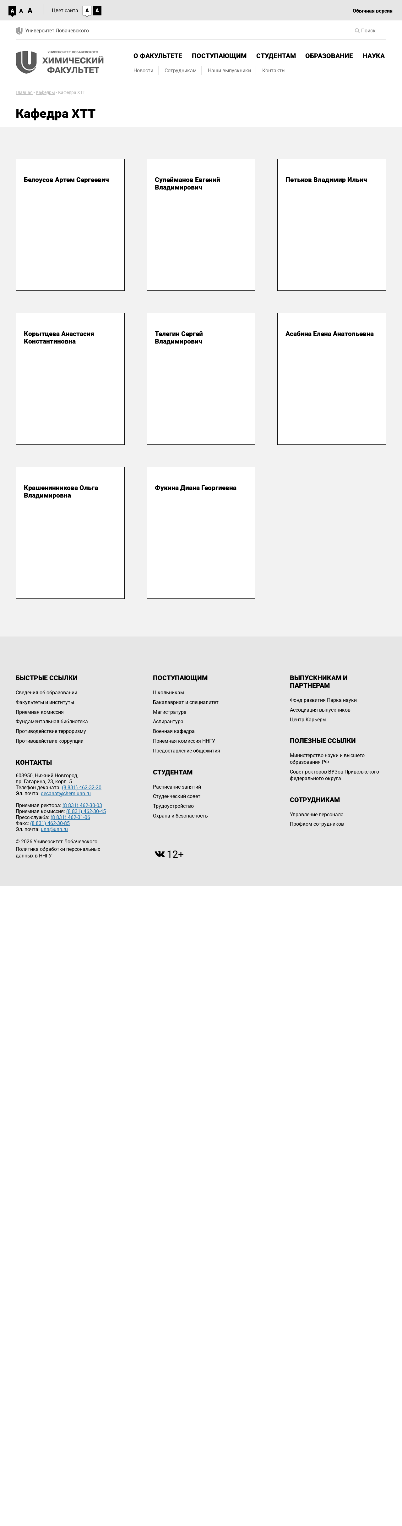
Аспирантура (168, 721)
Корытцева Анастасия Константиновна (59, 337)
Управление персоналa (317, 815)
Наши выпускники (229, 71)
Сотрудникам (181, 71)
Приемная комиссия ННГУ (184, 741)
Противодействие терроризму (51, 731)
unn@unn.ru (54, 829)
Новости (143, 71)
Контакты (273, 71)
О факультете (157, 56)
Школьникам (168, 693)
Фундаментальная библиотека (52, 721)
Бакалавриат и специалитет (186, 702)
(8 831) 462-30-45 (86, 811)
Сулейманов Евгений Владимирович (187, 183)
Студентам (276, 56)
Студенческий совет (176, 796)
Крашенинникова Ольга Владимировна (61, 491)
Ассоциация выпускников (320, 710)
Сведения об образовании (46, 693)
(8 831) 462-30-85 (50, 823)
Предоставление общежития (186, 751)
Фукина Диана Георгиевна (195, 488)
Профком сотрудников (317, 824)
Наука (374, 56)
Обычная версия (373, 11)
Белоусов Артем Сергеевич (66, 180)
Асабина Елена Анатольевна (329, 334)
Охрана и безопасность (180, 816)
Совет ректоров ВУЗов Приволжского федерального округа (334, 775)
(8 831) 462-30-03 (82, 805)
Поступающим (219, 56)
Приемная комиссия (40, 712)
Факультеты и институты (45, 702)
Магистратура (170, 712)
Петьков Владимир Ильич (326, 180)
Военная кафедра (174, 731)
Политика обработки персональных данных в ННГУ (58, 852)
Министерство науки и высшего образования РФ (327, 758)
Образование (329, 56)
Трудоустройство (173, 806)
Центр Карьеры (308, 720)
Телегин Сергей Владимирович (179, 337)
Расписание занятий (177, 787)
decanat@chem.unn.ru (66, 793)
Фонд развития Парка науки (323, 700)
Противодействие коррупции (50, 741)
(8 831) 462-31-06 (70, 817)
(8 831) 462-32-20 (81, 788)
